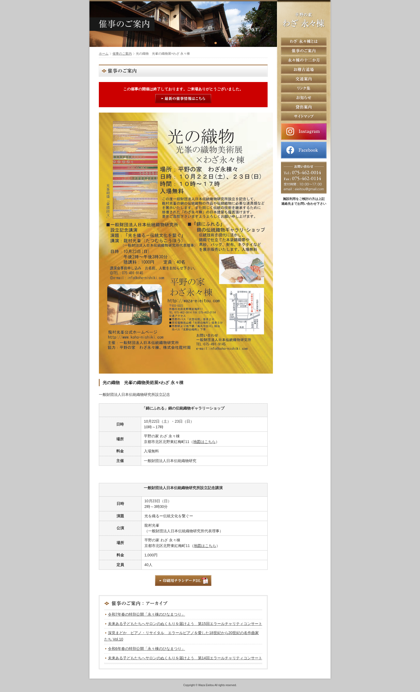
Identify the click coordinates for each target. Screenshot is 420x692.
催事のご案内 (122, 53)
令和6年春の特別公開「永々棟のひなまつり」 (146, 648)
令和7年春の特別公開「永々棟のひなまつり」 (146, 614)
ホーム (103, 53)
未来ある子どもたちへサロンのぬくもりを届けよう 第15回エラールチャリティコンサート (185, 624)
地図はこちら (204, 442)
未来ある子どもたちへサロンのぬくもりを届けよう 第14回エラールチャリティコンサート (185, 658)
